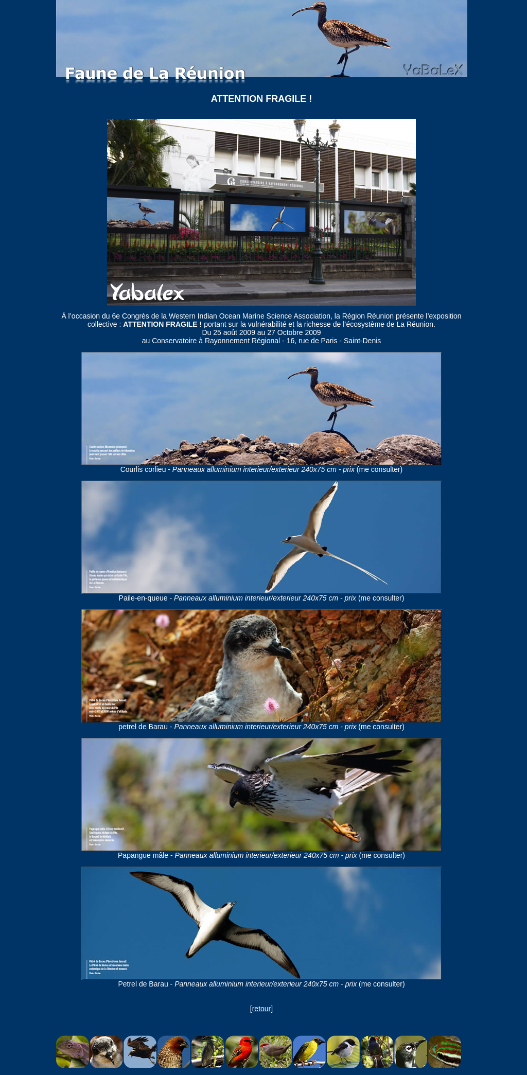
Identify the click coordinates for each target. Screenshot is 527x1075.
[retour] (261, 1008)
